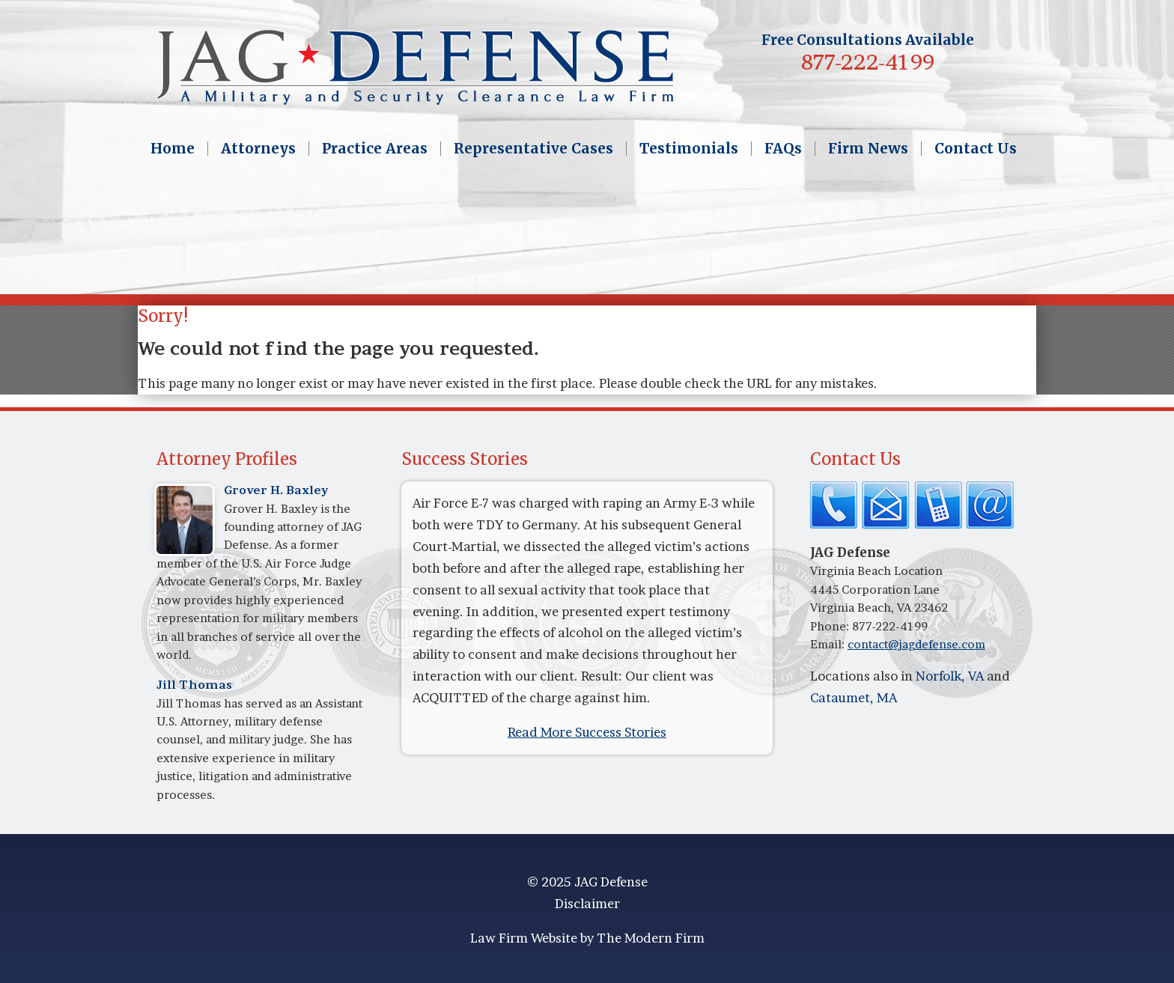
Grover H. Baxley (276, 490)
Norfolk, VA (950, 676)
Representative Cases (533, 148)
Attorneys (258, 148)
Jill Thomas (194, 685)
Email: (829, 644)
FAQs (783, 148)
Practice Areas (375, 148)
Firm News (868, 148)
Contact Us (975, 148)
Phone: (831, 626)
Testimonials (688, 148)
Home (172, 148)
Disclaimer (587, 903)
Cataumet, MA (853, 697)
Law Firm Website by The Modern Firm (587, 938)
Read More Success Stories (587, 732)
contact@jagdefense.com (916, 644)
